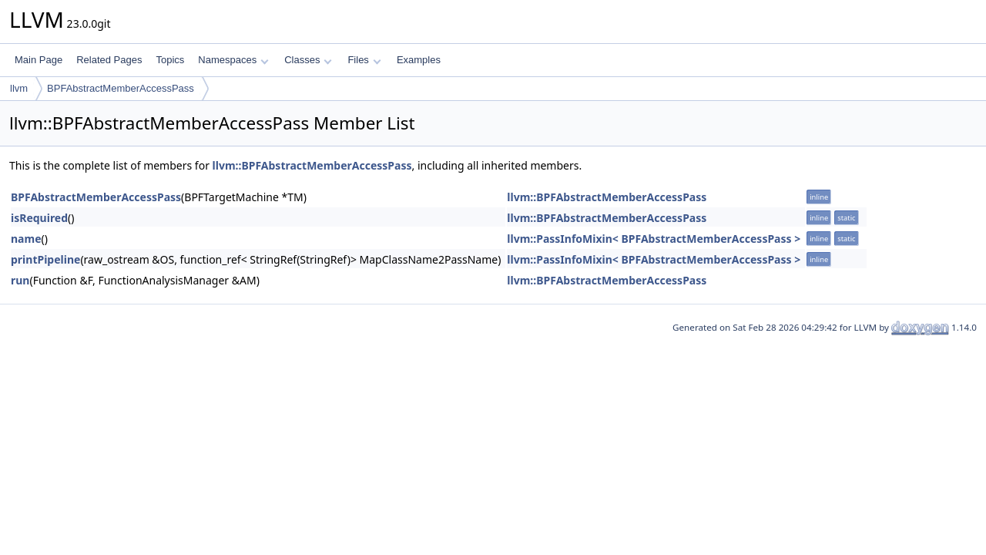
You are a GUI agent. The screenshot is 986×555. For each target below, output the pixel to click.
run (20, 280)
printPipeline (45, 259)
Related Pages (109, 60)
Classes (308, 60)
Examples (419, 60)
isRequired (39, 217)
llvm (19, 88)
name (26, 238)
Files (364, 60)
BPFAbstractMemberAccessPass (120, 88)
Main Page (38, 60)
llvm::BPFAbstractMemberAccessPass (312, 165)
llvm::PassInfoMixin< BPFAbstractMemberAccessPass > (653, 238)
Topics (170, 60)
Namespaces (233, 60)
